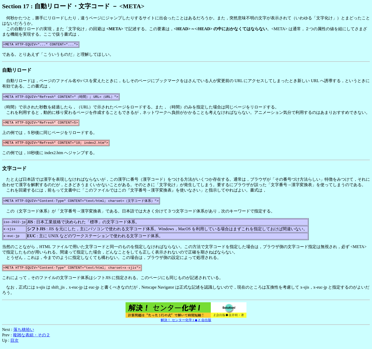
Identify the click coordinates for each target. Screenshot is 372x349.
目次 (14, 344)
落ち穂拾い (23, 333)
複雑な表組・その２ (31, 338)
